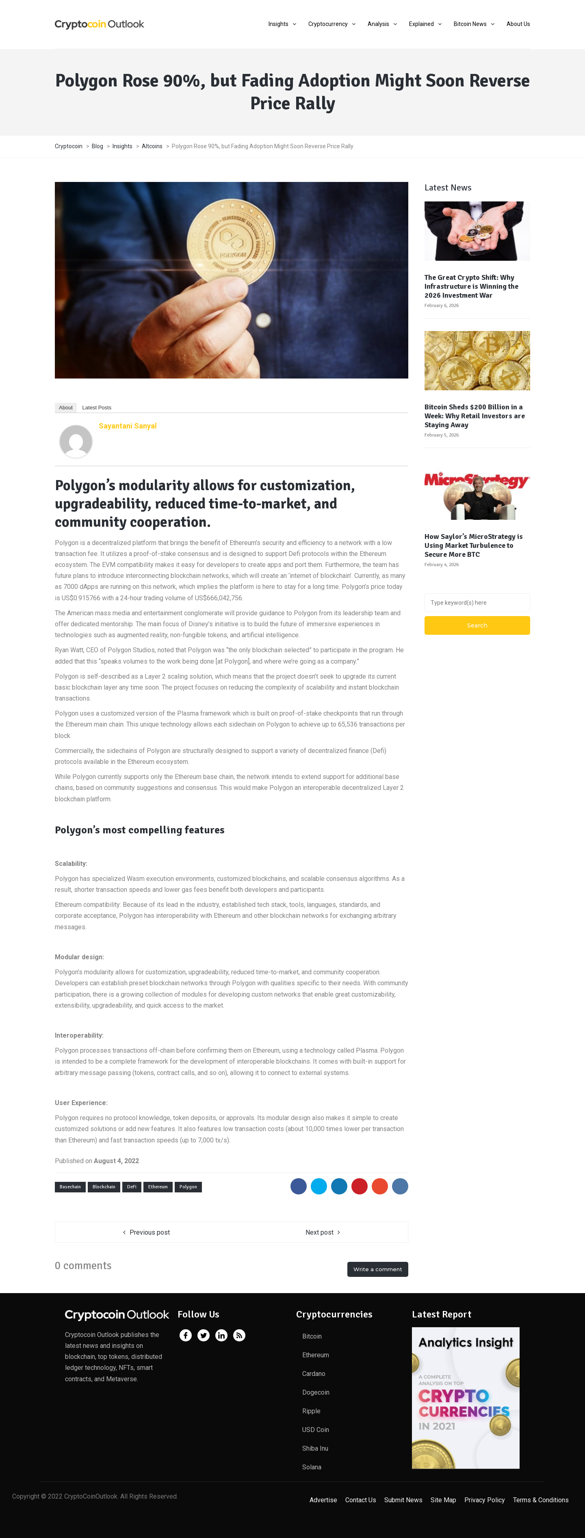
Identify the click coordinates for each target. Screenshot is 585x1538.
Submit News (403, 1500)
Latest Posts (97, 408)
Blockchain (104, 1187)
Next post (320, 1232)
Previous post (150, 1232)
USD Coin (315, 1430)
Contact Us (360, 1500)
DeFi (131, 1187)
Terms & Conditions (541, 1500)
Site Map (443, 1500)
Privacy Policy (484, 1500)
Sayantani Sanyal (128, 426)
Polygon (188, 1187)
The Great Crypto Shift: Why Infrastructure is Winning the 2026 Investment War (471, 286)
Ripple (311, 1411)
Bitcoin (312, 1336)
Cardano (313, 1374)
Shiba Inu (315, 1448)
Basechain (70, 1187)
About (66, 408)
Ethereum (158, 1187)
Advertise (323, 1500)
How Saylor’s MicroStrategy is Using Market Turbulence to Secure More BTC (474, 545)
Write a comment (377, 1269)
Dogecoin (315, 1392)
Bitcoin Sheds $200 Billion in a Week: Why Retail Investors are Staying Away (475, 415)
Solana (311, 1467)
